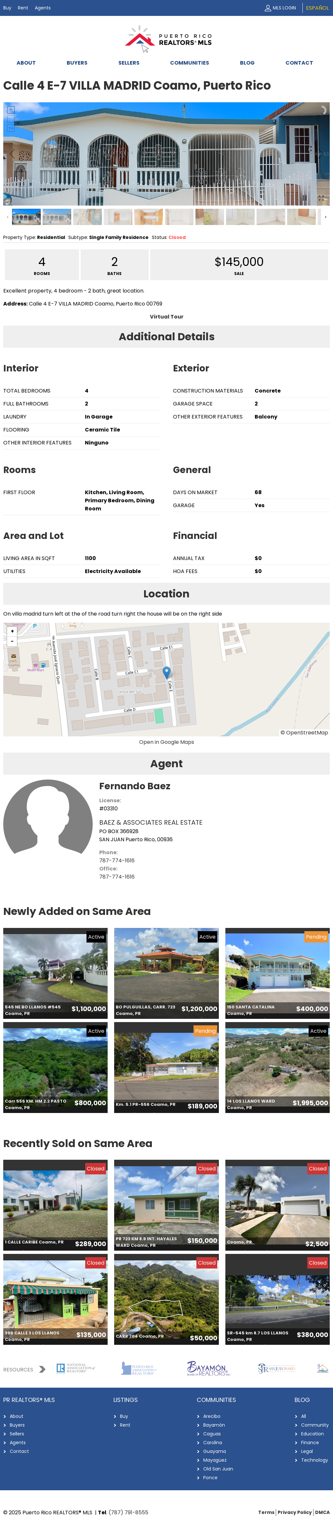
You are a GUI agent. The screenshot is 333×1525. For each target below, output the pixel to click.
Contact (299, 63)
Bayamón (214, 1425)
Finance (310, 1442)
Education (312, 1434)
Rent (23, 8)
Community (315, 1425)
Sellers (129, 63)
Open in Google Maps (166, 742)
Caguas (212, 1434)
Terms (266, 1512)
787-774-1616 (117, 860)
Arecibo (211, 1416)
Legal (307, 1451)
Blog (247, 63)
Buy (7, 8)
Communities (189, 63)
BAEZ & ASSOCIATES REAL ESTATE (151, 822)
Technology (314, 1460)
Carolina (212, 1442)
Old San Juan (218, 1469)
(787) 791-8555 (128, 1512)
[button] (167, 673)
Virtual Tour (166, 316)
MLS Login (284, 8)
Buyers (77, 63)
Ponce (210, 1477)
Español (317, 8)
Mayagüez (215, 1460)
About (26, 63)
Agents (43, 8)
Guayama (214, 1451)
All (303, 1416)
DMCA (322, 1512)
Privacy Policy (295, 1512)
